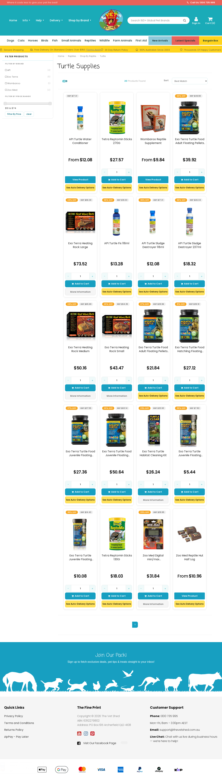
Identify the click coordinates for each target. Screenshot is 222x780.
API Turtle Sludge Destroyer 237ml (189, 245)
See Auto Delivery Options (80, 187)
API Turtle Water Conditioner (80, 141)
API (28, 70)
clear (29, 114)
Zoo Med (28, 90)
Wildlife (104, 40)
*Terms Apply (93, 49)
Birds (44, 40)
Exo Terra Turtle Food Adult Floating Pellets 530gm (189, 141)
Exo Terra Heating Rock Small (117, 349)
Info (26, 20)
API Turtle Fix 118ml (116, 243)
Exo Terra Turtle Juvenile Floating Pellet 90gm (80, 557)
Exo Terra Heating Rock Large (80, 245)
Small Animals (71, 40)
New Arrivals (160, 40)
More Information (80, 291)
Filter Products (16, 56)
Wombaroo (28, 83)
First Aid (141, 40)
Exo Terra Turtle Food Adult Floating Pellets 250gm (153, 349)
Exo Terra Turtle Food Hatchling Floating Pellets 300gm (189, 349)
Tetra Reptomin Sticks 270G (117, 141)
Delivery (56, 20)
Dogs (10, 40)
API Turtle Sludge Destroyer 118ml (153, 245)
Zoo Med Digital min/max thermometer (153, 557)
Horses (33, 40)
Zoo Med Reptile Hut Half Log (189, 557)
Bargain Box (210, 40)
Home (13, 20)
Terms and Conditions (19, 723)
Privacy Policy (13, 716)
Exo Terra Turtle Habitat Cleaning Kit (153, 453)
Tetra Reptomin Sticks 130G (117, 557)
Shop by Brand (80, 20)
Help (40, 20)
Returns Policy (13, 730)
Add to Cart (117, 179)
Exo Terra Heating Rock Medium (80, 349)
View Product (80, 179)
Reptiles (90, 40)
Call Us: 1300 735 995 (201, 2)
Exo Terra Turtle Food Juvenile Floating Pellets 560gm (116, 453)
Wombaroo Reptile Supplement (153, 141)
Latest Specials (185, 40)
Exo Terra (28, 76)
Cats (21, 40)
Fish (55, 40)
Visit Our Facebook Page (96, 743)
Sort (166, 80)
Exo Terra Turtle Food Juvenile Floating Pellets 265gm (80, 453)
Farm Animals (122, 40)
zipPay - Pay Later (16, 737)
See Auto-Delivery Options (117, 187)
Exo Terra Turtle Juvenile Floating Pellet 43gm (189, 453)
